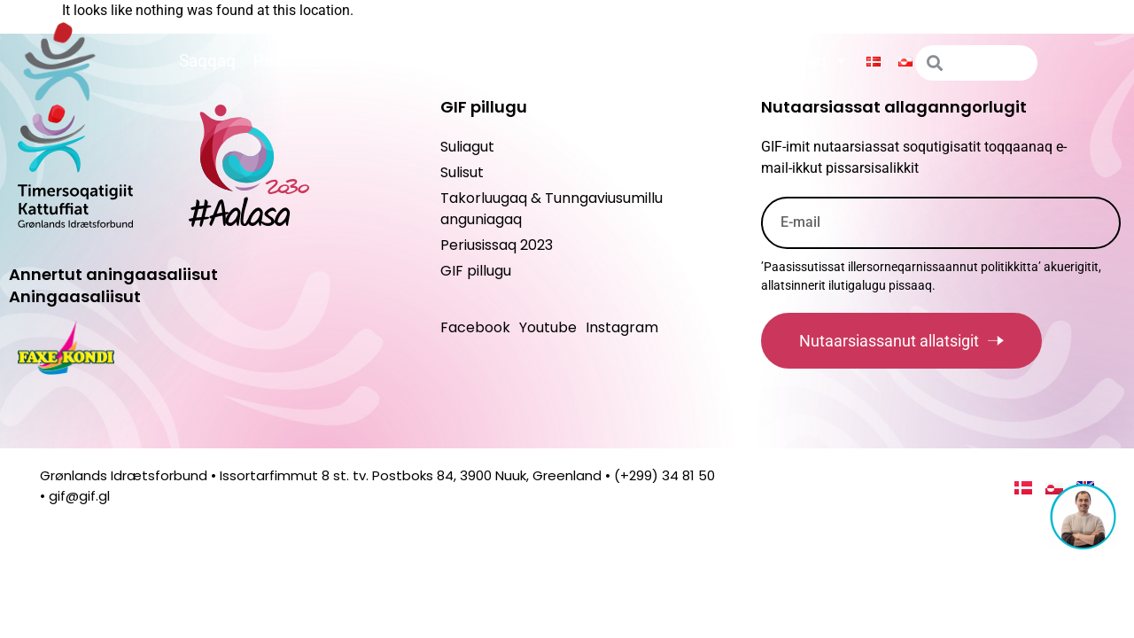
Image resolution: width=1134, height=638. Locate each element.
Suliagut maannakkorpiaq (742, 61)
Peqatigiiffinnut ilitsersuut (510, 61)
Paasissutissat (319, 61)
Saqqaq (207, 61)
